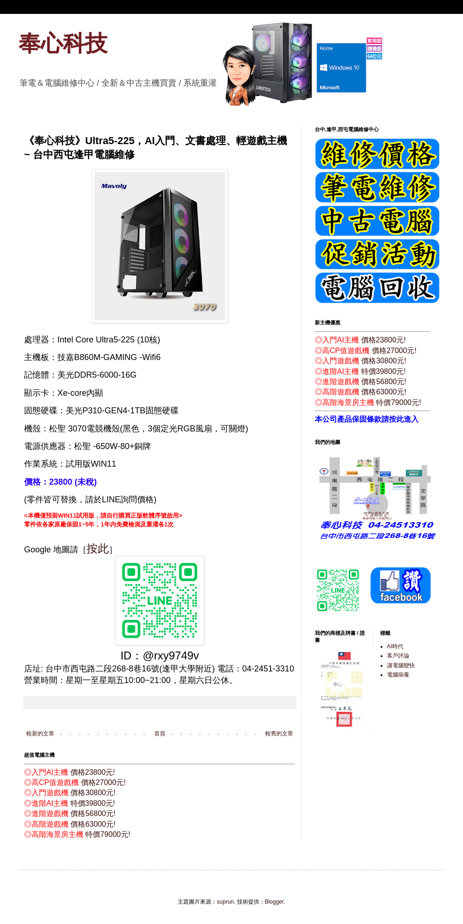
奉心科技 (63, 43)
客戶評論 (398, 655)
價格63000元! (92, 824)
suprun (225, 902)
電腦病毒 (398, 674)
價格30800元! (92, 793)
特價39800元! (92, 803)
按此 (98, 548)
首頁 (159, 733)
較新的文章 (40, 733)
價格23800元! (92, 772)
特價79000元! (107, 834)
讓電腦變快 (401, 665)
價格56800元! (92, 813)
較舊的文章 (279, 733)
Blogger (274, 902)
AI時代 (395, 646)
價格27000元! (103, 782)
